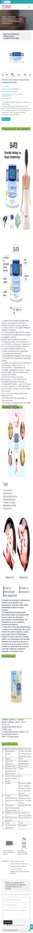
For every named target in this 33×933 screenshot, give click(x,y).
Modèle (4, 98)
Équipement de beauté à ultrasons (12, 19)
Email (6, 119)
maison (4, 17)
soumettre (8, 922)
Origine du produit (7, 89)
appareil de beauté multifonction (18, 863)
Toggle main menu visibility (29, 6)
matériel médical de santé (17, 861)
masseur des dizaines (16, 869)
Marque (4, 86)
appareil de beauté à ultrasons (18, 866)
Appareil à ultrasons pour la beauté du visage (19, 872)
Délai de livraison (7, 91)
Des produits (12, 17)
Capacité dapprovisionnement (11, 94)
